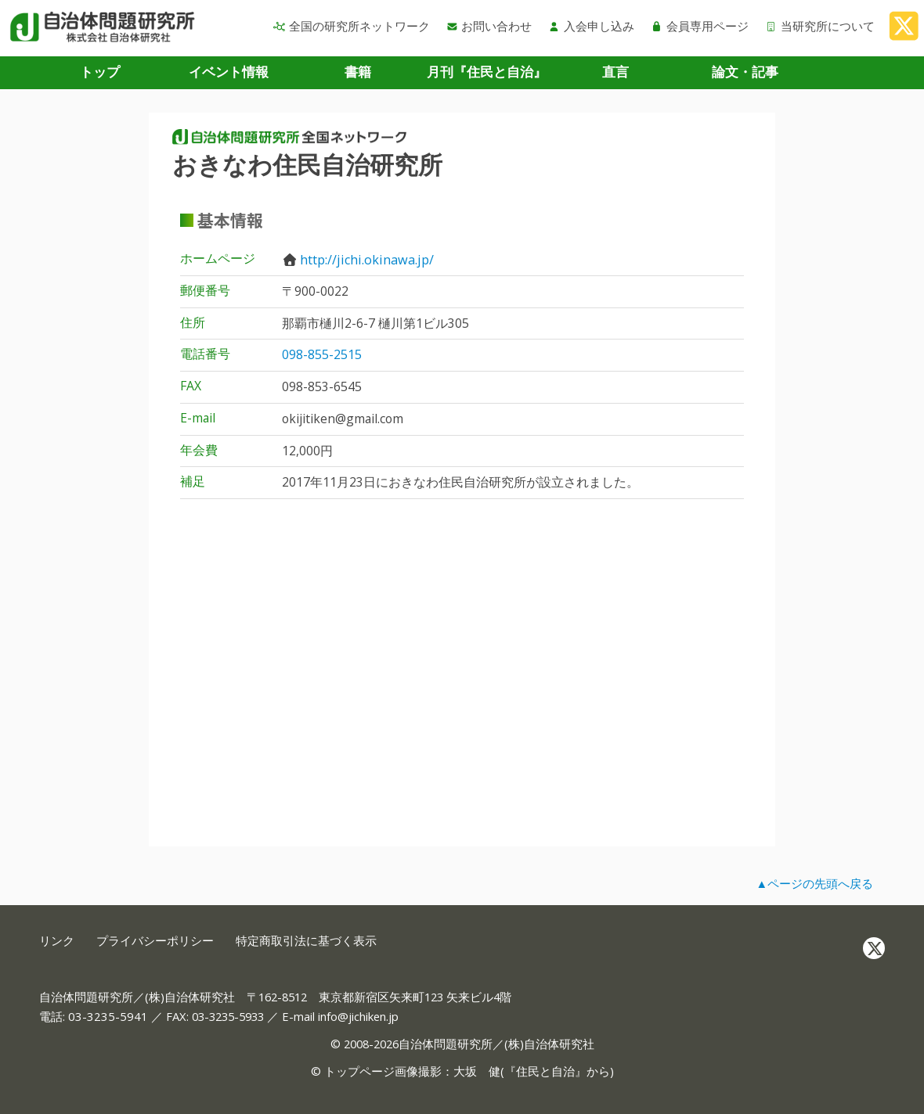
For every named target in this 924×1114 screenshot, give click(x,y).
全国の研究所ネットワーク (351, 26)
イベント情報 (229, 72)
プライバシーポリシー (155, 941)
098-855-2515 (322, 354)
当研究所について (820, 26)
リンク (56, 941)
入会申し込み (591, 26)
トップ (100, 72)
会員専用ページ (700, 26)
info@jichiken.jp (358, 1016)
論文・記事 (745, 72)
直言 (615, 72)
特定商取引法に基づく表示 (306, 941)
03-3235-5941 (108, 1016)
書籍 (358, 72)
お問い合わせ (489, 26)
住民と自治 (545, 1071)
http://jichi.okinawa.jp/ (367, 259)
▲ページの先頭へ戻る (814, 883)
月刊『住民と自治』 (487, 72)
